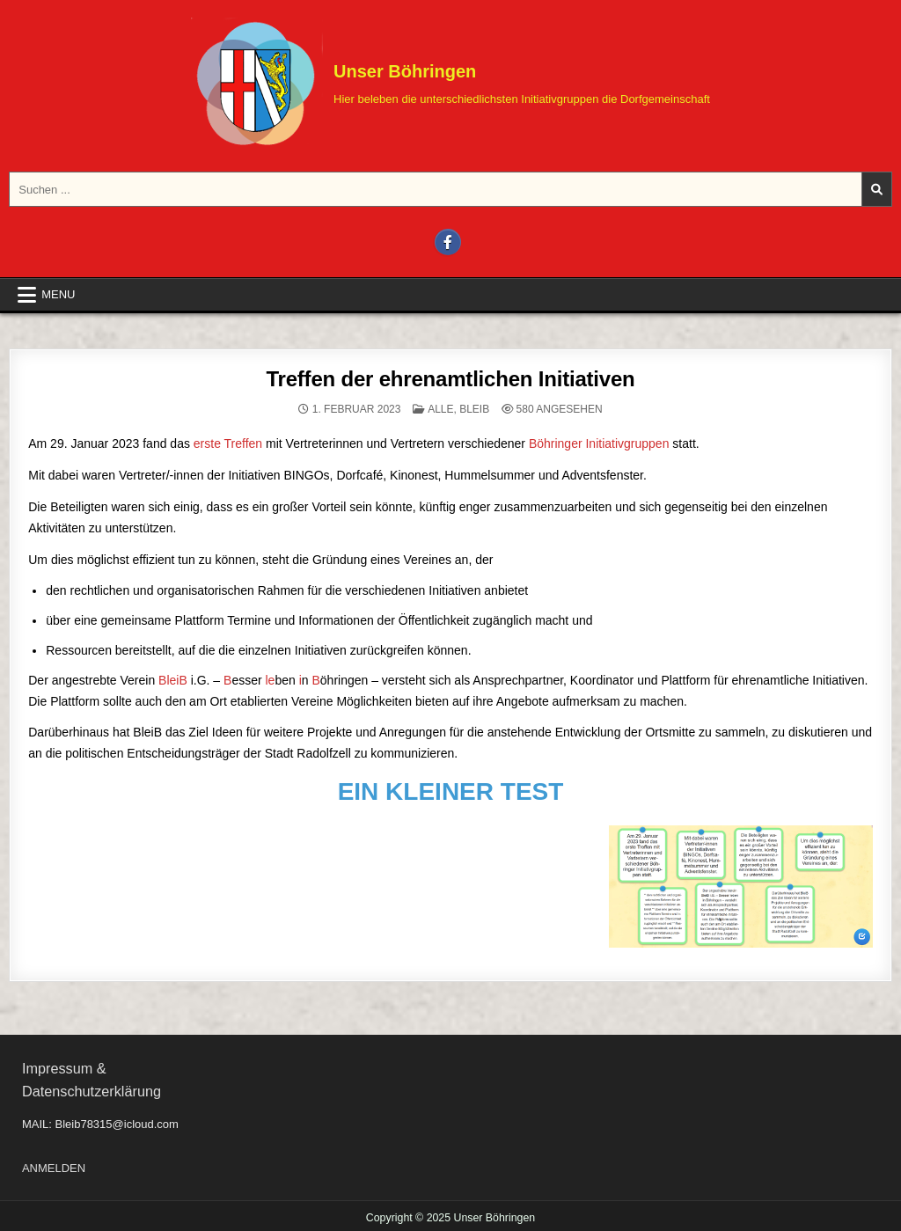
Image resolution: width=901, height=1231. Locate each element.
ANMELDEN (53, 1168)
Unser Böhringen (404, 71)
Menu (58, 294)
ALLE (440, 409)
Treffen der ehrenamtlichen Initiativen (450, 379)
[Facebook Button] (448, 242)
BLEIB (474, 409)
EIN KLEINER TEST (451, 791)
